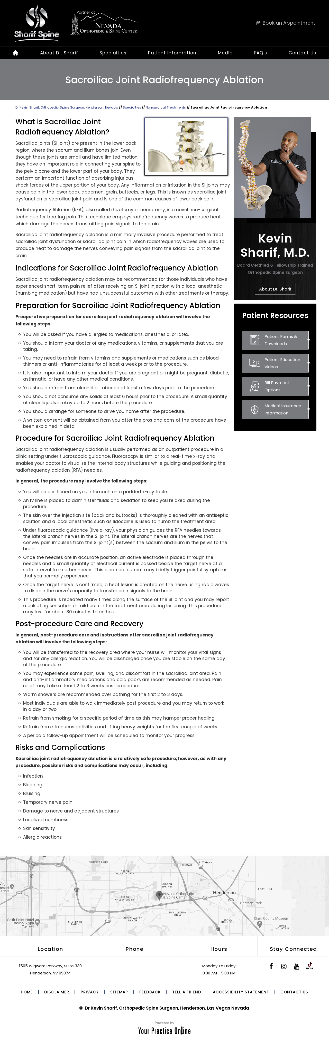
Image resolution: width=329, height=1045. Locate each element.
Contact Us (302, 53)
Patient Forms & (286, 340)
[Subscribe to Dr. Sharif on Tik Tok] (310, 967)
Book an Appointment (289, 23)
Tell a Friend (186, 992)
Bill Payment (286, 387)
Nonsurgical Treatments (166, 107)
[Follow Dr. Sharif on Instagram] (284, 967)
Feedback (150, 992)
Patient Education (286, 364)
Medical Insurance (286, 410)
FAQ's (260, 53)
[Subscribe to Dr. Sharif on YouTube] (297, 967)
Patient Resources (275, 316)
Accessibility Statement (241, 992)
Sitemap (119, 992)
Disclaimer (56, 992)
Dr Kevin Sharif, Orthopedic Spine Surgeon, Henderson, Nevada (66, 107)
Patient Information (172, 53)
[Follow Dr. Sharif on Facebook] (271, 967)
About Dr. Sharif (59, 53)
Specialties (112, 53)
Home (27, 992)
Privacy (90, 992)
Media (225, 53)
